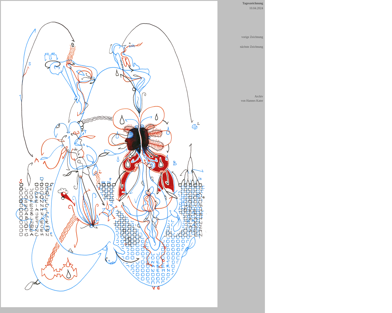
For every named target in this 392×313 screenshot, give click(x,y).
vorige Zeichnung (252, 37)
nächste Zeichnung (251, 46)
